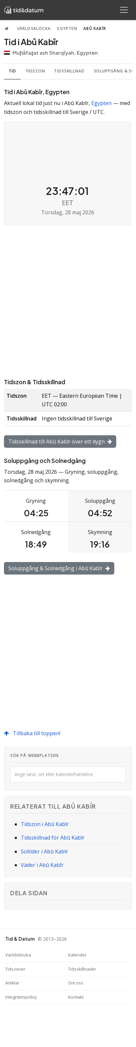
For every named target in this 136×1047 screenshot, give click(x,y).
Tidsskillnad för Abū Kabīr (53, 837)
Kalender (77, 955)
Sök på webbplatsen (34, 755)
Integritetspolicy (21, 997)
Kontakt (76, 997)
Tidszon (35, 71)
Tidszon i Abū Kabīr (45, 824)
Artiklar (12, 983)
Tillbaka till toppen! (32, 733)
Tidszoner (15, 969)
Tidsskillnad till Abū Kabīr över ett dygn (60, 441)
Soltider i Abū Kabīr (44, 851)
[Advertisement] (68, 301)
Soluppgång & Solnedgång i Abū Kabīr (59, 568)
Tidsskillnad (69, 71)
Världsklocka (34, 28)
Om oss (75, 983)
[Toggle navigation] (124, 10)
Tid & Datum (20, 939)
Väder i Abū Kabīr (42, 865)
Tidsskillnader (82, 969)
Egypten (67, 28)
